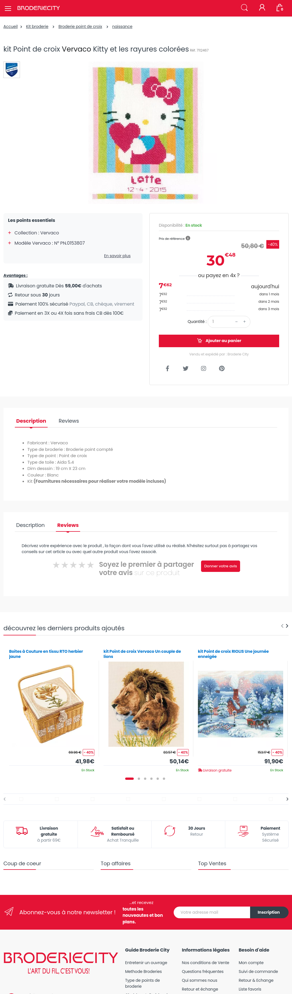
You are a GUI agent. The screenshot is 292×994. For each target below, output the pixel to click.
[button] (244, 7)
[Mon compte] (262, 8)
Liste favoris (250, 989)
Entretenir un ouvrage (146, 963)
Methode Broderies (143, 971)
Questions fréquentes (203, 971)
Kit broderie (37, 26)
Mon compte (251, 963)
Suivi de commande (258, 971)
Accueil (10, 26)
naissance (122, 26)
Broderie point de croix (80, 26)
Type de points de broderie (142, 983)
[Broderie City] (38, 8)
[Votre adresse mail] (212, 912)
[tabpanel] (52, 708)
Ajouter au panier (219, 341)
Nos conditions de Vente (205, 963)
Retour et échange (200, 989)
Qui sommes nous (199, 980)
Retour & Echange (256, 980)
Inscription (269, 912)
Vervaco (76, 49)
